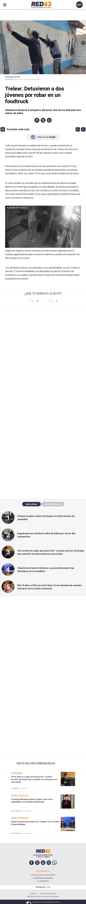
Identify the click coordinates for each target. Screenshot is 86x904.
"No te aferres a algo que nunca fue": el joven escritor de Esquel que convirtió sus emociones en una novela (34, 779)
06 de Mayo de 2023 (12, 77)
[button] (37, 120)
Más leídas (31, 504)
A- (83, 129)
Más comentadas (53, 504)
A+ (77, 129)
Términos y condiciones (48, 893)
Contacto (33, 893)
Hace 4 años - (19, 79)
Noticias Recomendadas (36, 763)
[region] (43, 442)
